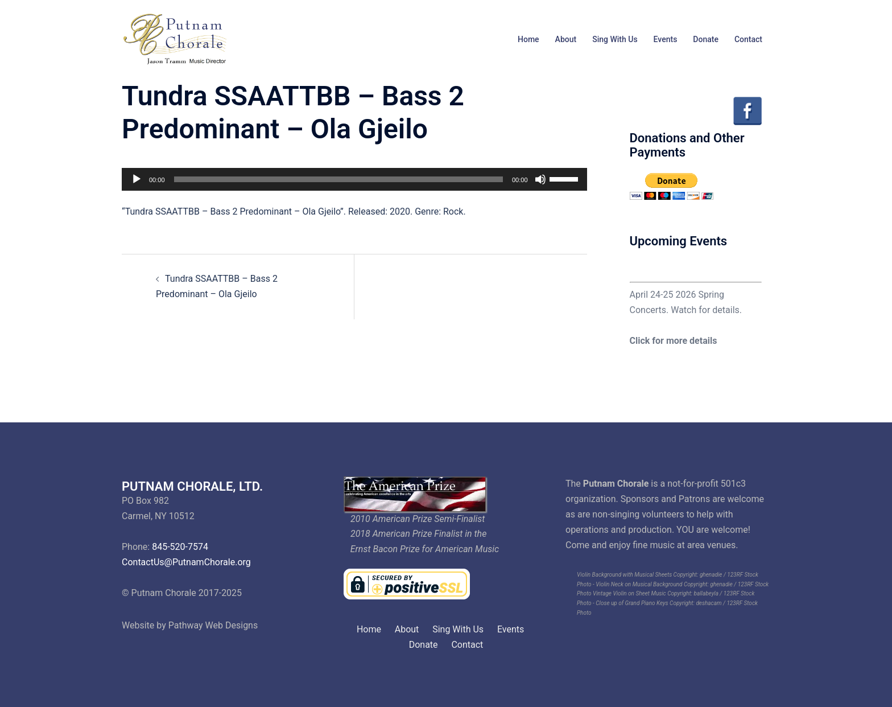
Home (528, 39)
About (566, 39)
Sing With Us (614, 39)
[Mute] (540, 179)
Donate (705, 39)
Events (666, 39)
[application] (354, 179)
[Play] (136, 179)
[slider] (338, 179)
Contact (748, 39)
